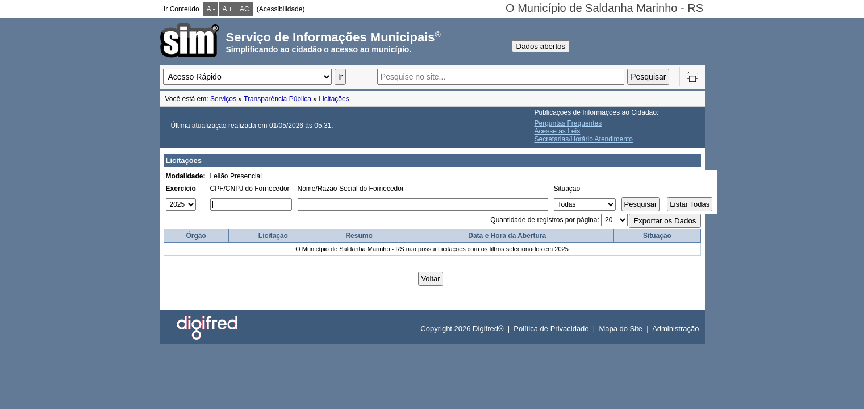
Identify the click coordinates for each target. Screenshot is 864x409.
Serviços (223, 99)
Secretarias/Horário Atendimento (584, 139)
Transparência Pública (277, 99)
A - (211, 9)
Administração (675, 328)
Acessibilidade (281, 9)
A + (227, 9)
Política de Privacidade (551, 328)
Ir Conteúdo (181, 9)
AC (244, 9)
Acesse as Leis (558, 131)
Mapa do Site (620, 328)
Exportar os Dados (664, 220)
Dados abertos (541, 46)
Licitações (334, 99)
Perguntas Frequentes (568, 123)
